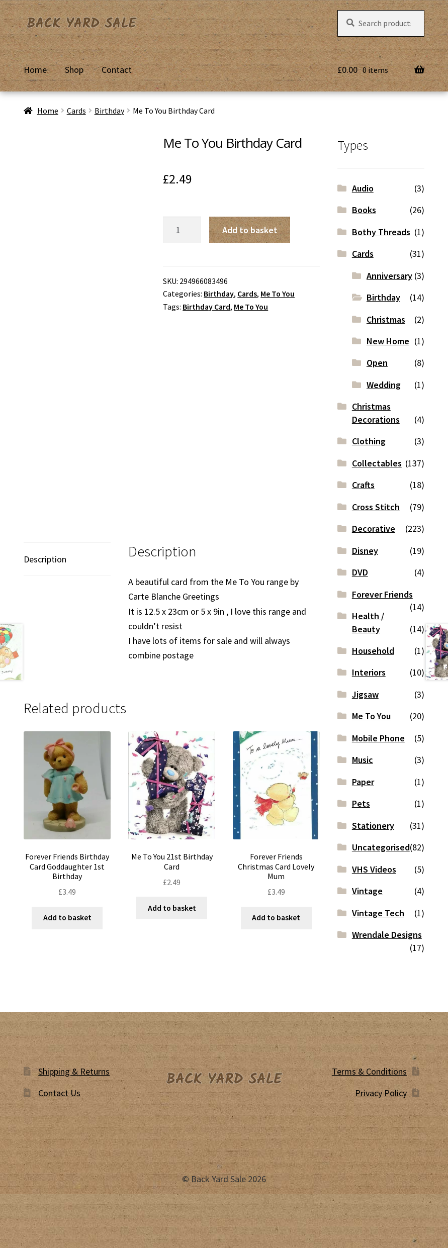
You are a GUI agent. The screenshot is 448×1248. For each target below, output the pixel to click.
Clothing (369, 441)
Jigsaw (365, 694)
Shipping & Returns (74, 1071)
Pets (361, 803)
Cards (76, 111)
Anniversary (389, 275)
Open (377, 362)
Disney (365, 550)
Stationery (373, 825)
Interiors (369, 672)
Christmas (386, 319)
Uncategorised (381, 847)
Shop (74, 69)
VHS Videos (374, 869)
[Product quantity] (182, 229)
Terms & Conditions (369, 1071)
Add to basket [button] (67, 917)
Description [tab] (45, 559)
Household (373, 650)
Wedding (384, 385)
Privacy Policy (381, 1093)
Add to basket (250, 230)
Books (364, 210)
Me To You (277, 294)
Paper (363, 782)
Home (35, 69)
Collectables (377, 463)
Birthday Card (206, 307)
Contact (117, 69)
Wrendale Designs (387, 934)
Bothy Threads (381, 232)
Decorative (373, 528)
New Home (388, 341)
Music (362, 759)
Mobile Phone (378, 738)
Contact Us (59, 1093)
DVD (360, 572)
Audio (363, 188)
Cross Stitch (376, 507)
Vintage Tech (378, 913)
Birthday (109, 111)
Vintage (367, 891)
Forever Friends (382, 594)
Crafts (363, 485)
